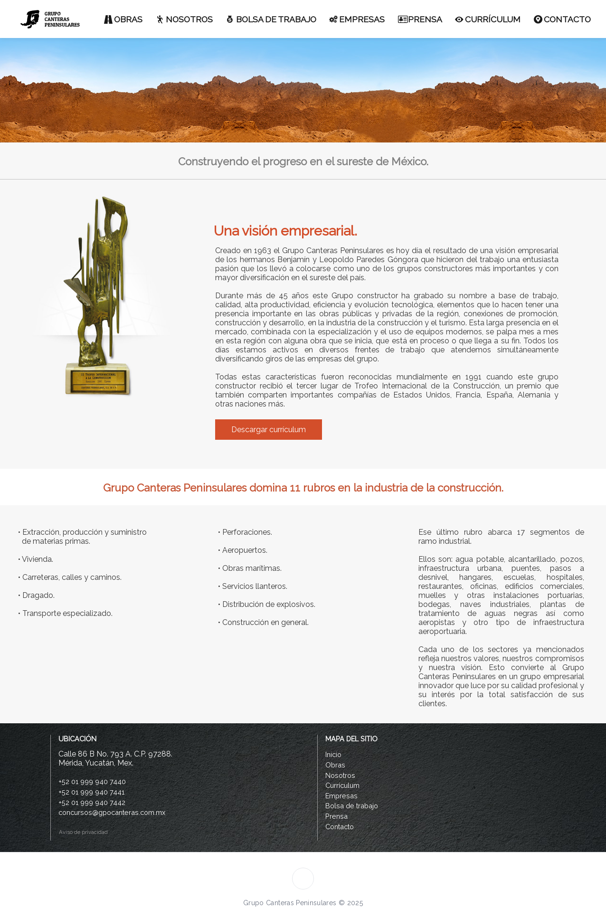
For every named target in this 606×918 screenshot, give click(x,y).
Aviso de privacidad (82, 832)
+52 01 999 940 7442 (91, 802)
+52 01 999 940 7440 (92, 781)
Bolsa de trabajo (351, 806)
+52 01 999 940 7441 (91, 792)
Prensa (336, 816)
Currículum (342, 785)
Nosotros (340, 775)
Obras (335, 765)
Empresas (341, 796)
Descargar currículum (268, 429)
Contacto (339, 827)
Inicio (333, 754)
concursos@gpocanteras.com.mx (111, 812)
